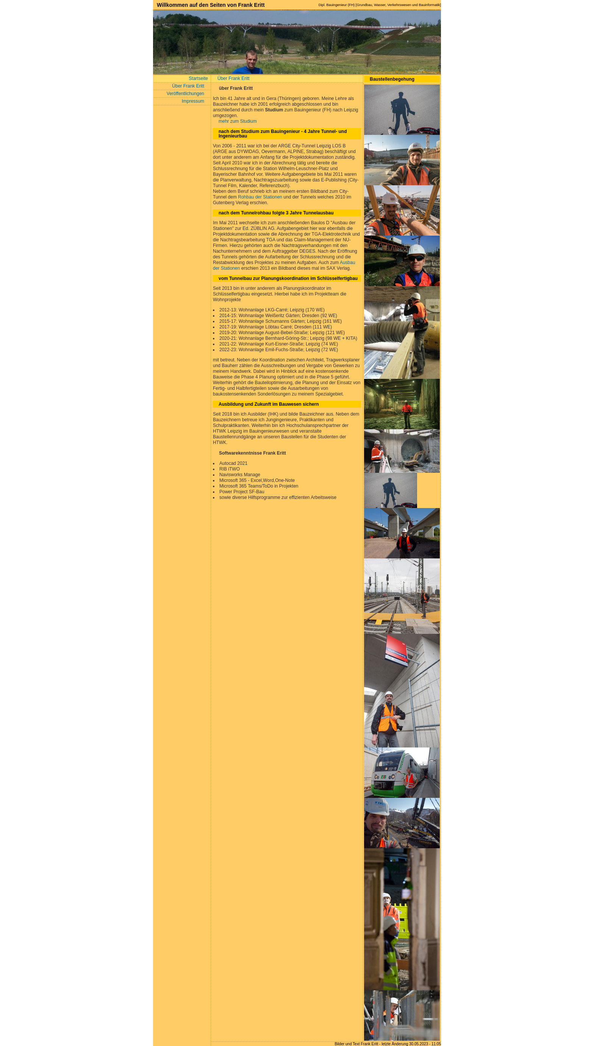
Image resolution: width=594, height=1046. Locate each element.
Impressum (193, 101)
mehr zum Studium (238, 121)
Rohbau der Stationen (260, 197)
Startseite (198, 78)
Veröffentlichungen (185, 93)
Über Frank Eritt (188, 86)
